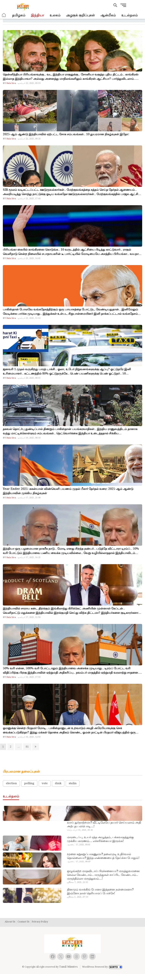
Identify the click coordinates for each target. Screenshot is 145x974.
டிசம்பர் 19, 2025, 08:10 (29, 438)
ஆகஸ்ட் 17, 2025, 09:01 (78, 844)
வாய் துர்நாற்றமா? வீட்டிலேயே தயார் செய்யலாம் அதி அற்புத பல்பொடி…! (104, 824)
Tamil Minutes (68, 967)
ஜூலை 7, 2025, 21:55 (77, 882)
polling (29, 783)
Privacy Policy (40, 922)
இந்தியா (37, 15)
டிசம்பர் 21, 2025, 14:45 (29, 258)
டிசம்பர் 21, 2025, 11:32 (29, 318)
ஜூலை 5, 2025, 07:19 (77, 897)
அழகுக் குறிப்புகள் (80, 15)
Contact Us (23, 922)
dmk (58, 783)
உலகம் (55, 15)
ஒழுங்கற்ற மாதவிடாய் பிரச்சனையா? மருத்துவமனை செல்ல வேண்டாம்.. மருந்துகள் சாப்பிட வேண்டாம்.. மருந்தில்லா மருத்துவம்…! (103, 875)
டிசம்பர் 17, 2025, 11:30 (29, 617)
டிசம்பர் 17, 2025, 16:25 (29, 557)
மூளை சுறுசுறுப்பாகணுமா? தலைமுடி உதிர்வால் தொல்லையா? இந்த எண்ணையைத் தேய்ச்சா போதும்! (103, 856)
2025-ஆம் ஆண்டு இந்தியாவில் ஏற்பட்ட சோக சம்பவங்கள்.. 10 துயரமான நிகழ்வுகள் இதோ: (66, 134)
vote (45, 783)
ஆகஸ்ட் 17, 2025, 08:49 (78, 861)
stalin (72, 783)
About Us (10, 922)
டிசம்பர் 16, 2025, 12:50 (29, 737)
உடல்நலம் (129, 15)
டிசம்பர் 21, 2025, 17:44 (29, 198)
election (11, 783)
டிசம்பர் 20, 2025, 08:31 (29, 378)
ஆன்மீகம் (108, 15)
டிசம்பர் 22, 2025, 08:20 (29, 139)
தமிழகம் (18, 15)
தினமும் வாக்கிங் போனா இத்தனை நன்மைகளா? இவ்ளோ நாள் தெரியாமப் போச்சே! (100, 891)
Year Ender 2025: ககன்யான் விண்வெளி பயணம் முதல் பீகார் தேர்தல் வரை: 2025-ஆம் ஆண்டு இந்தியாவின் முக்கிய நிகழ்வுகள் (68, 491)
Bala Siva (11, 83)
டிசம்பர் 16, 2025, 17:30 (29, 677)
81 (28, 746)
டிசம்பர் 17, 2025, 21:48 (29, 497)
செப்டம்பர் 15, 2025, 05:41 (80, 830)
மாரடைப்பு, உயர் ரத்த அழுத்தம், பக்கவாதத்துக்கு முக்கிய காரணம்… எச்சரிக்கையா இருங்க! (100, 839)
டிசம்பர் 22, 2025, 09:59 (29, 83)
